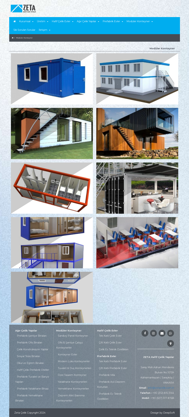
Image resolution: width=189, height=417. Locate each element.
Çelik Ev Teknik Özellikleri (113, 349)
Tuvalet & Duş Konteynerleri (74, 368)
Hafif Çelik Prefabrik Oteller (33, 369)
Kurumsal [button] (26, 21)
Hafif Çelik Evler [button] (62, 21)
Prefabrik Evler (106, 356)
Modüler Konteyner (68, 330)
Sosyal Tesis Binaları (28, 356)
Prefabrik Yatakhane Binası (32, 388)
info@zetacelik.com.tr (161, 387)
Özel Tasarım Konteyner (72, 375)
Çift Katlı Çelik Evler (110, 342)
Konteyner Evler (67, 354)
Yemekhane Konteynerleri (73, 388)
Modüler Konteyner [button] (140, 21)
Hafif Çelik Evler (107, 330)
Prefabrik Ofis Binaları (29, 342)
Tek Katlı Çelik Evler (110, 335)
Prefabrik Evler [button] (113, 21)
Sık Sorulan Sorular (24, 29)
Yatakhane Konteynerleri (72, 381)
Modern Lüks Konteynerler (74, 361)
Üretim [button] (42, 21)
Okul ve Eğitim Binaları (30, 363)
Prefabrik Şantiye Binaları (31, 335)
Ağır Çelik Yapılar (26, 330)
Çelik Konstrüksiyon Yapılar (32, 349)
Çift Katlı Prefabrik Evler (113, 368)
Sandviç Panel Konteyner (73, 335)
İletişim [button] (44, 29)
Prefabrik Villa (107, 375)
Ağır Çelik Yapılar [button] (88, 21)
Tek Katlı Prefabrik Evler (113, 361)
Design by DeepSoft (162, 412)
